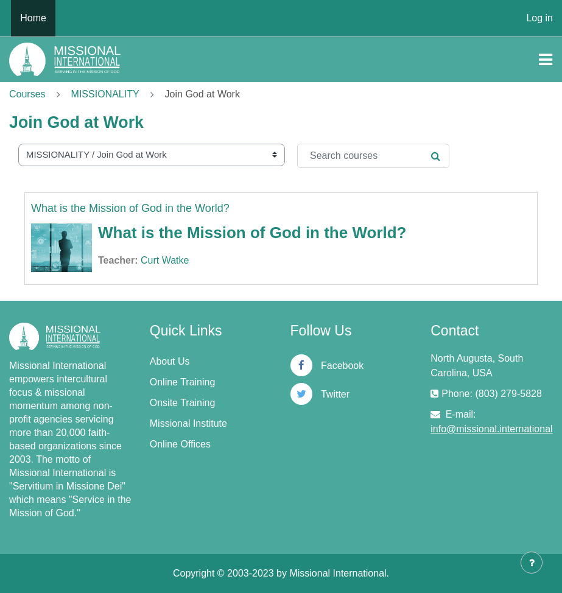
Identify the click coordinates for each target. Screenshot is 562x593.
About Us (170, 361)
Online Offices (180, 444)
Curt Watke (165, 260)
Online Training (183, 382)
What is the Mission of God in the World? (130, 208)
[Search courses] (373, 156)
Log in (539, 18)
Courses (27, 94)
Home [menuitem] (33, 18)
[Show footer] (532, 563)
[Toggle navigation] (545, 59)
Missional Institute (188, 423)
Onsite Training (183, 403)
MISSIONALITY (105, 94)
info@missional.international (491, 429)
